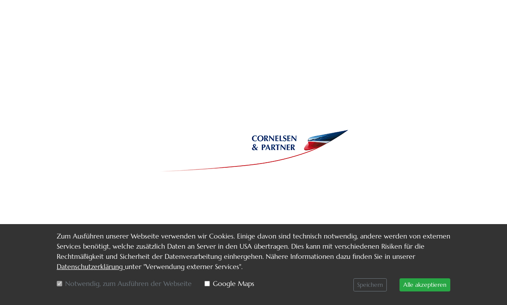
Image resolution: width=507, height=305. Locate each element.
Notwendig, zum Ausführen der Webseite (128, 283)
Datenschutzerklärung (91, 266)
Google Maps (233, 283)
